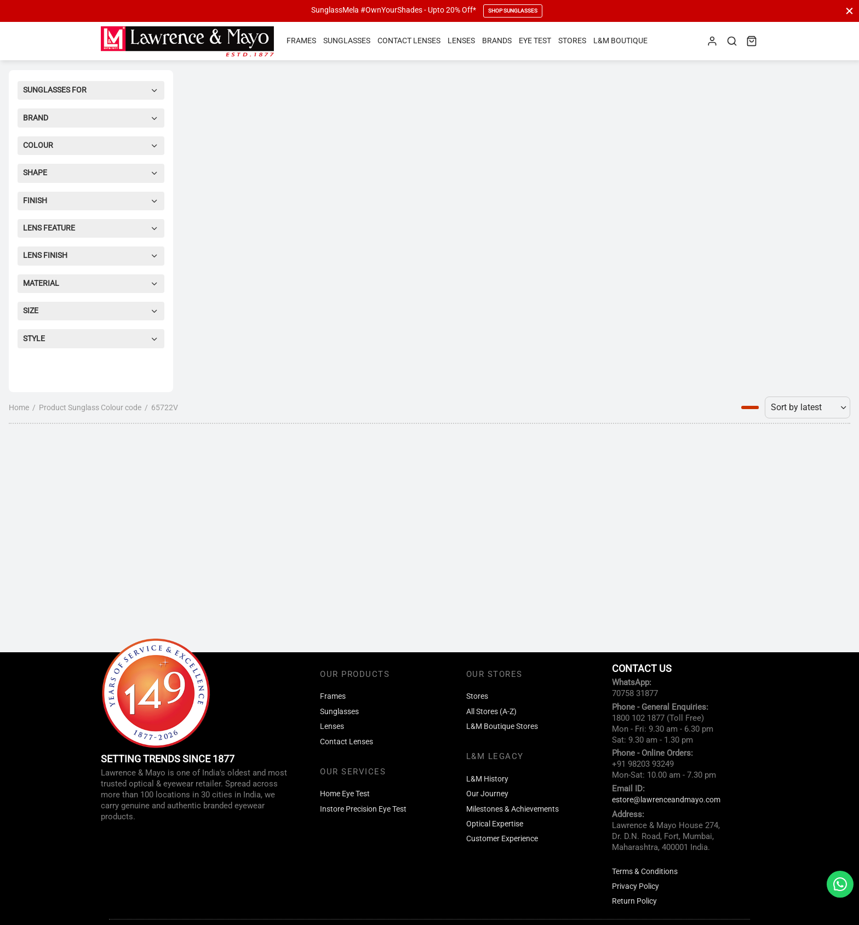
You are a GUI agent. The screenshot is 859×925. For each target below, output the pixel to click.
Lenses (461, 40)
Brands (497, 40)
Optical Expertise (494, 824)
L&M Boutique (620, 40)
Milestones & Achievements (512, 809)
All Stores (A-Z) (491, 711)
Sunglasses (346, 40)
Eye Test (535, 40)
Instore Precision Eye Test (363, 809)
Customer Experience (502, 838)
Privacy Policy (635, 886)
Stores (572, 40)
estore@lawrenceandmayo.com (666, 800)
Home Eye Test (345, 793)
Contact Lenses (408, 40)
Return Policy (634, 901)
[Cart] (751, 41)
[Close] (849, 11)
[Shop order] (807, 407)
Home (19, 407)
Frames (301, 40)
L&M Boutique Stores (502, 726)
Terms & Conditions (645, 871)
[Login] (712, 41)
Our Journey (487, 793)
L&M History (487, 779)
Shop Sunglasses (512, 11)
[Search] (731, 41)
